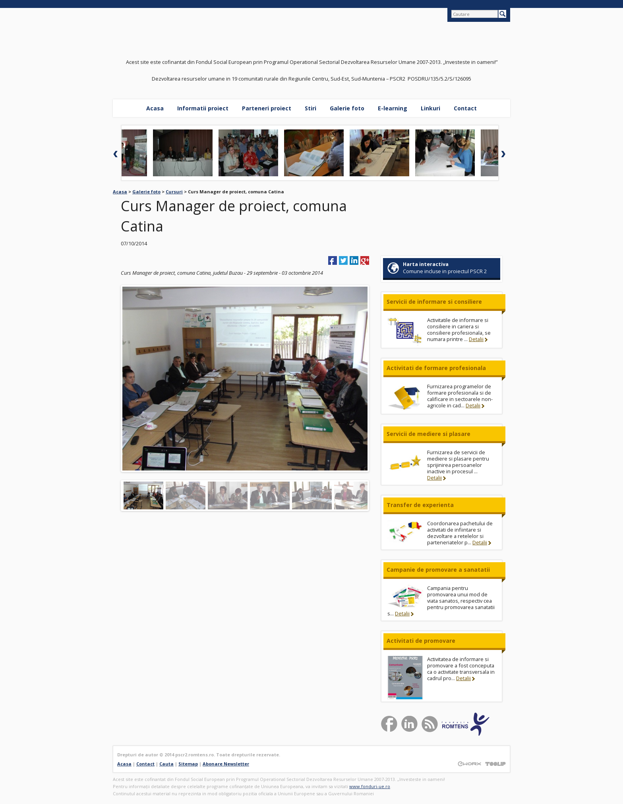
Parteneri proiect (266, 108)
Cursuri (174, 192)
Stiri (310, 108)
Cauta (166, 764)
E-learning (392, 108)
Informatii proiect (202, 108)
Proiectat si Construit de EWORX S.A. (469, 763)
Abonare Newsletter (226, 764)
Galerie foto (347, 108)
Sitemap (188, 764)
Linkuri (430, 108)
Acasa (155, 108)
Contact (465, 108)
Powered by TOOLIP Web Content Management (495, 763)
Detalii (476, 339)
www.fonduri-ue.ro (369, 786)
